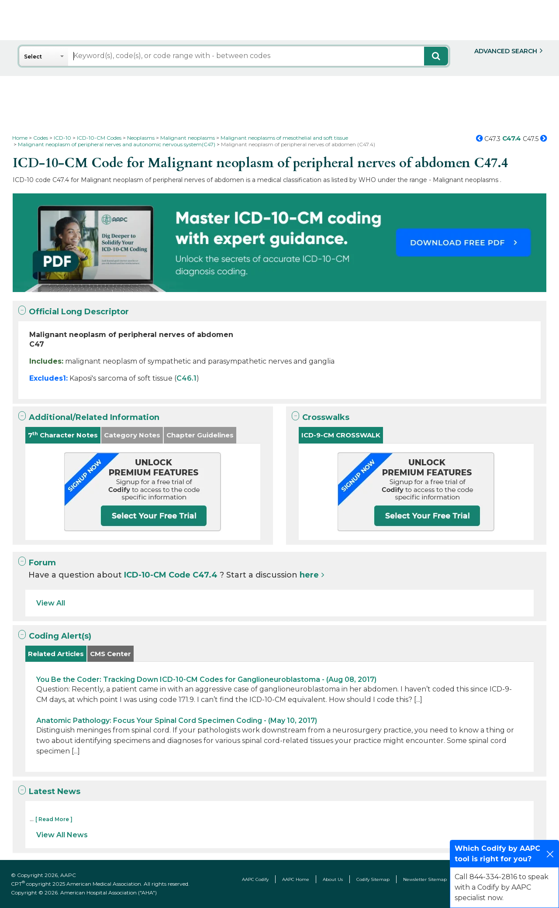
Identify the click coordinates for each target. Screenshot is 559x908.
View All (50, 603)
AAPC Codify (255, 879)
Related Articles (56, 654)
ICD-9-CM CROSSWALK (340, 435)
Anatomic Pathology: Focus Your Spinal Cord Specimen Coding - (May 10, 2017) (176, 720)
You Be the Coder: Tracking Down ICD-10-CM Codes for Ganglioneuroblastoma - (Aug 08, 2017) (206, 679)
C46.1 (186, 378)
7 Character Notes (63, 435)
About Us (333, 879)
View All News (62, 835)
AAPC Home (295, 879)
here (309, 575)
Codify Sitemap (373, 879)
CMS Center (110, 654)
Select (33, 56)
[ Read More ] (53, 819)
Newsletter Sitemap (425, 879)
